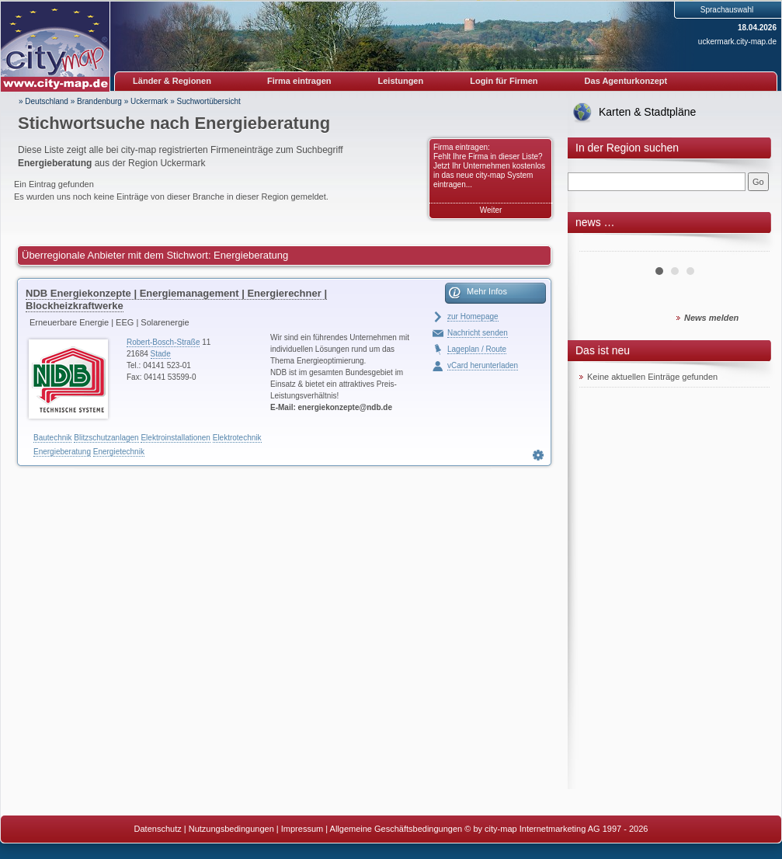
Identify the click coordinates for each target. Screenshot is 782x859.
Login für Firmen (503, 80)
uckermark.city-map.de (737, 41)
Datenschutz (158, 828)
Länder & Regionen (172, 80)
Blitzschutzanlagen (106, 437)
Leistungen (401, 80)
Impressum (302, 828)
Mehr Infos (487, 291)
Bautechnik (52, 437)
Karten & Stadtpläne (647, 112)
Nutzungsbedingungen (231, 828)
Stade (161, 354)
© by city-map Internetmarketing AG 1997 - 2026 (556, 828)
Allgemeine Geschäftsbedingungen (396, 828)
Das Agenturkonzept (626, 80)
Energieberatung (62, 451)
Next (749, 245)
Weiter (491, 210)
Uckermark (149, 101)
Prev (599, 245)
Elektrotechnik (237, 437)
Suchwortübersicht (208, 101)
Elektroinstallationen (175, 437)
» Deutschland (43, 101)
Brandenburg (99, 101)
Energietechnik (118, 451)
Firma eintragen (299, 80)
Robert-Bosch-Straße (163, 342)
